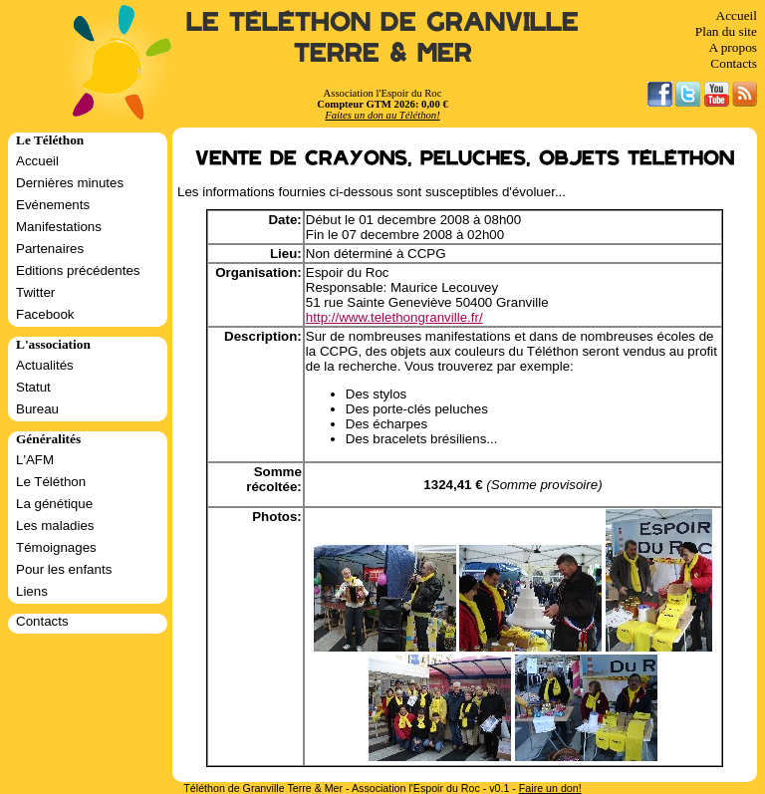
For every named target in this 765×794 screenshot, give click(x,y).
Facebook (45, 314)
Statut (33, 387)
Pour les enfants (64, 569)
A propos (732, 47)
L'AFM (35, 459)
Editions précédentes (77, 270)
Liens (32, 591)
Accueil (736, 15)
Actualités (45, 365)
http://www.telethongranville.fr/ (394, 317)
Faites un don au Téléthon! (382, 115)
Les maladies (55, 525)
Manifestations (59, 226)
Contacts (733, 63)
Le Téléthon (51, 481)
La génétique (54, 503)
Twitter (35, 292)
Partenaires (50, 248)
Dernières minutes (70, 182)
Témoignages (56, 547)
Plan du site (726, 31)
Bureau (37, 408)
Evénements (53, 204)
